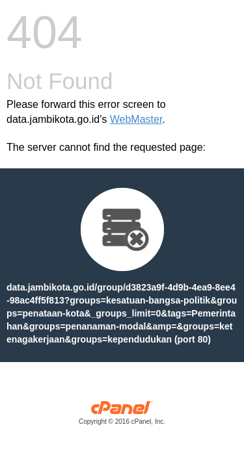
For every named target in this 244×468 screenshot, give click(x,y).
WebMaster (136, 119)
